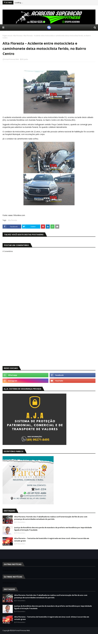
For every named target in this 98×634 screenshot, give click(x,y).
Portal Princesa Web (11, 59)
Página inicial (7, 36)
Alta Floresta (17, 36)
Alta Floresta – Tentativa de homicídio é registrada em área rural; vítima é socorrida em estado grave (51, 539)
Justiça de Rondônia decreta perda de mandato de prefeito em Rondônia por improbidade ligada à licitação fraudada (53, 528)
